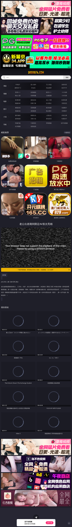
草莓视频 (49, 123)
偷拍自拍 (33, 100)
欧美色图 (49, 108)
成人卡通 (49, 100)
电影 (5, 101)
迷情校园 (17, 119)
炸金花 (33, 88)
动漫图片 (64, 108)
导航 (5, 124)
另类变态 (64, 103)
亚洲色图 (33, 108)
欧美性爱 (64, 100)
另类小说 (33, 119)
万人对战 (49, 84)
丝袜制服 (33, 95)
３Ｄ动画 (64, 92)
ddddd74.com (36, 72)
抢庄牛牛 (64, 88)
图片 (5, 109)
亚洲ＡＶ (17, 92)
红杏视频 (17, 126)
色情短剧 (33, 126)
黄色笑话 (49, 119)
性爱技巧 (64, 119)
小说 (5, 117)
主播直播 (49, 95)
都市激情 (17, 115)
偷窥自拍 (17, 108)
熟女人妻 (17, 95)
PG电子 (18, 84)
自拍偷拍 (33, 92)
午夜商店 (33, 123)
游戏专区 (64, 84)
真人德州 (33, 84)
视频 (5, 94)
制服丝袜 (17, 103)
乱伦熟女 (49, 103)
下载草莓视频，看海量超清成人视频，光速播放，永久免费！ (44, 270)
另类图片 (64, 111)
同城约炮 (17, 123)
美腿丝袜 (17, 111)
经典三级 (33, 103)
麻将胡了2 (18, 88)
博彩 (5, 86)
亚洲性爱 (17, 100)
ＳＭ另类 (64, 95)
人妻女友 (49, 115)
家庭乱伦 (33, 115)
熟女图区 (49, 111)
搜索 (67, 77)
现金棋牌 (49, 88)
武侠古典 (64, 115)
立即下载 (49, 523)
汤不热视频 (64, 123)
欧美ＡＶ (49, 92)
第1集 (4, 275)
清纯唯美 (33, 111)
